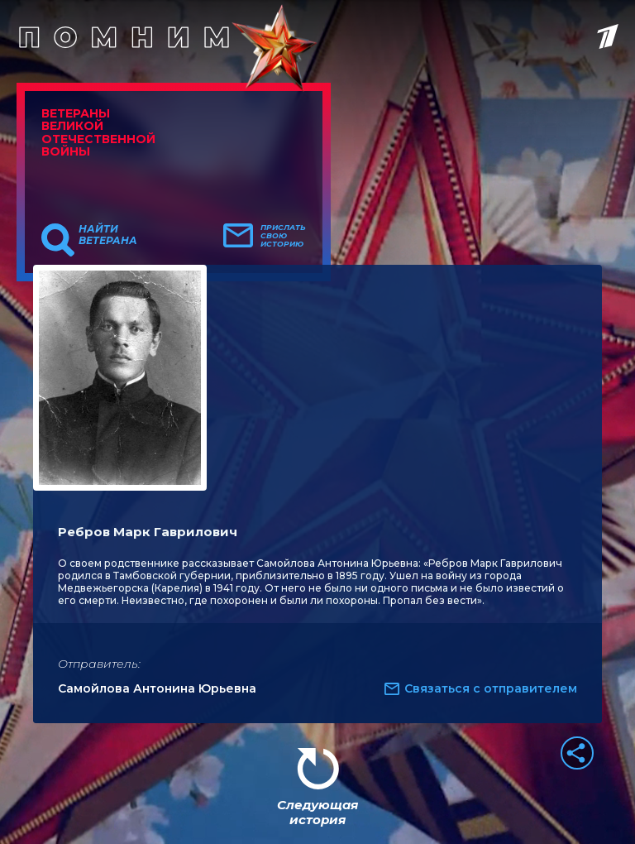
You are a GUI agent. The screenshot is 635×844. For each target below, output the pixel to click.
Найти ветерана (108, 235)
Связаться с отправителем (490, 688)
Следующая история (317, 812)
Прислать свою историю (283, 235)
